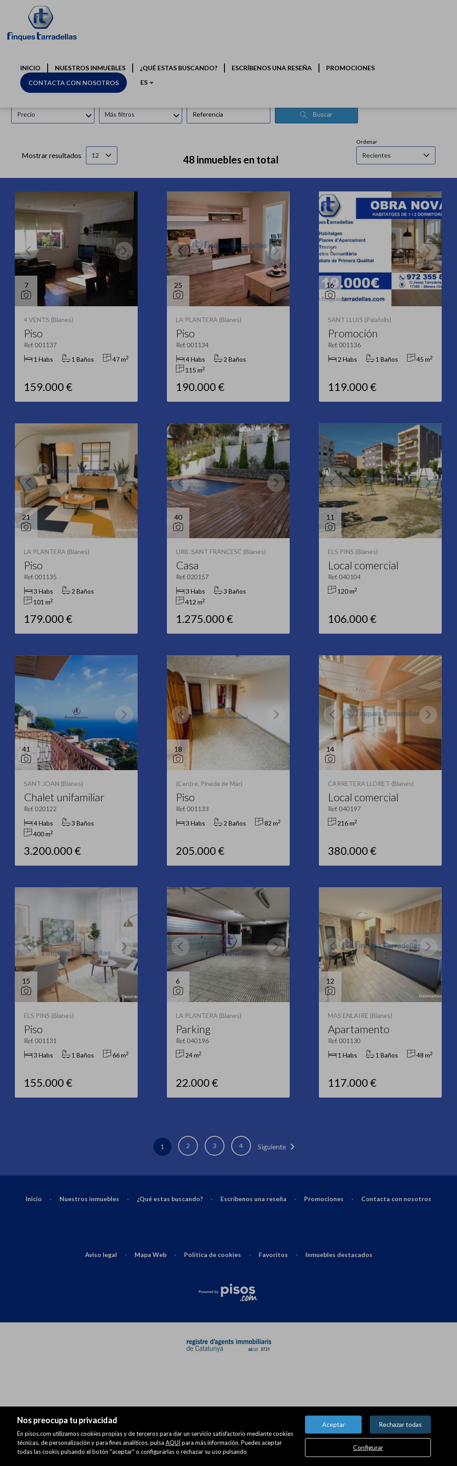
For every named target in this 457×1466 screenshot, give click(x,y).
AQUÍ (173, 1442)
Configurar (368, 1447)
